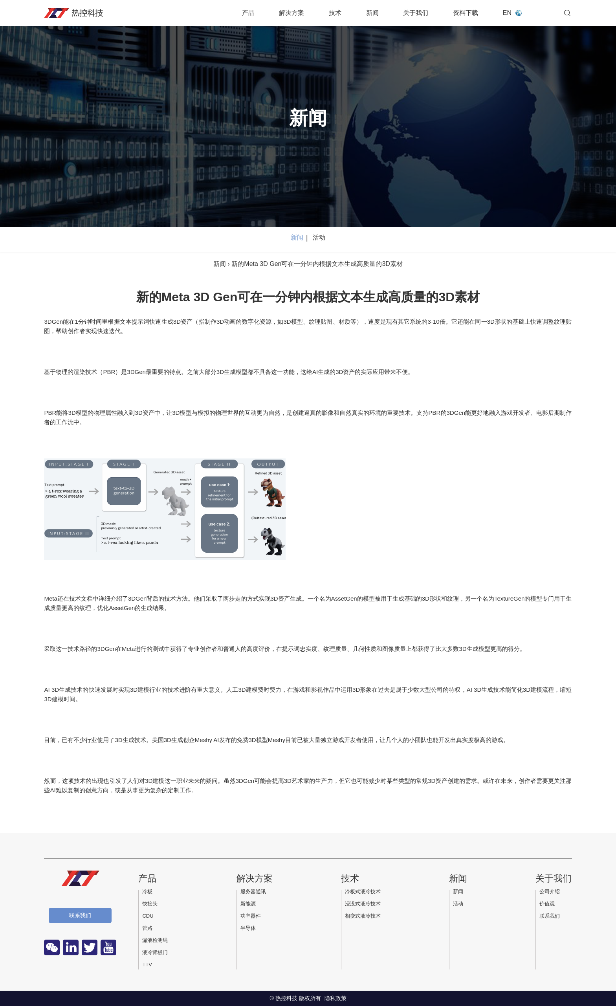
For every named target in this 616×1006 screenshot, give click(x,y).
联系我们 (80, 915)
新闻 (372, 12)
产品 (248, 12)
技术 (335, 12)
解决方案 (291, 12)
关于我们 (415, 12)
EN (507, 12)
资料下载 (465, 12)
